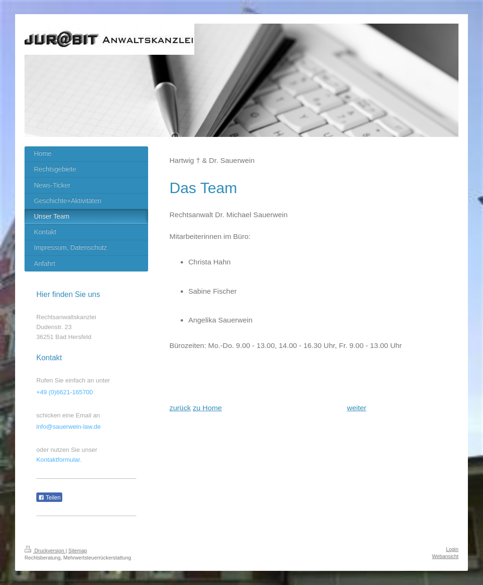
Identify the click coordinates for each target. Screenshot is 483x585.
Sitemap (77, 550)
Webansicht (445, 556)
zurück (180, 408)
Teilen (49, 497)
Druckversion (45, 550)
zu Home (207, 408)
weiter (356, 408)
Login (452, 549)
